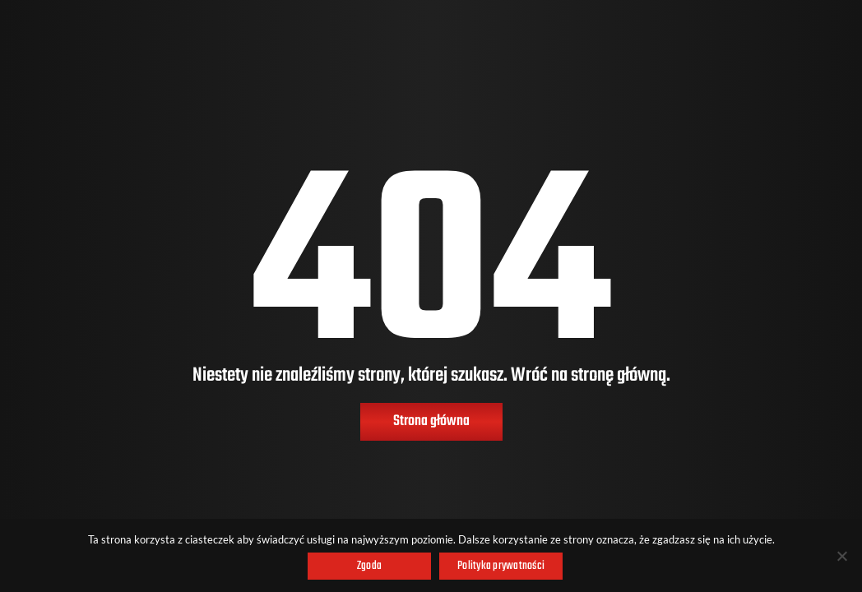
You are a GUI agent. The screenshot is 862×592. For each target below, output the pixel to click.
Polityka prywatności (501, 566)
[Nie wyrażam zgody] (841, 556)
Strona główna (431, 421)
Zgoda (369, 566)
